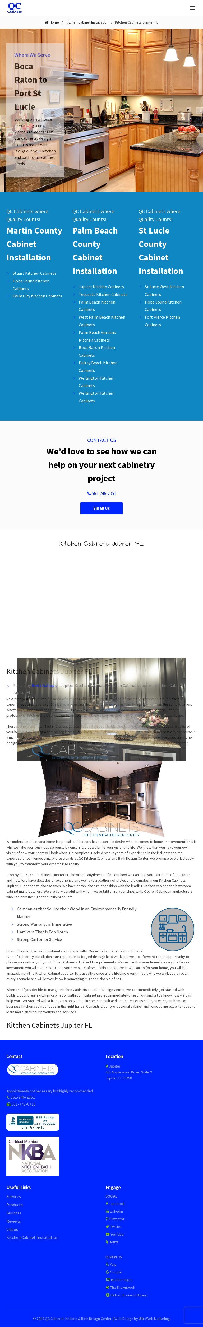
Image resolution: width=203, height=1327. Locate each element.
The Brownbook (120, 1287)
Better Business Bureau (126, 1295)
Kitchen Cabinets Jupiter (130, 685)
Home (54, 22)
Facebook (117, 1203)
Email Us (101, 508)
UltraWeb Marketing (154, 1318)
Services (13, 1196)
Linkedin (114, 1211)
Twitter (113, 1226)
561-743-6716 (23, 1104)
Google (113, 1272)
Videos (12, 1229)
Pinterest (114, 1219)
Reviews (13, 1221)
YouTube (114, 1234)
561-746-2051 (101, 494)
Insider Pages (118, 1279)
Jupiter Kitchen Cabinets (83, 685)
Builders (13, 1213)
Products (14, 1204)
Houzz (112, 1242)
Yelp (111, 1264)
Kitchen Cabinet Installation (87, 22)
